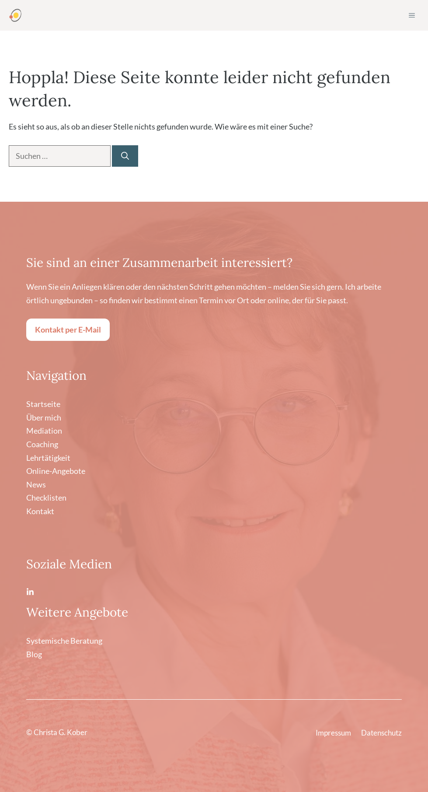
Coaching (42, 444)
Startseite (43, 404)
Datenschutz (381, 732)
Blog (34, 654)
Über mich (43, 417)
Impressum (333, 732)
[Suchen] (125, 156)
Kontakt (40, 511)
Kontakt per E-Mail (68, 329)
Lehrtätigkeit (48, 458)
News (36, 484)
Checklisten (46, 497)
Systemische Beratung (64, 640)
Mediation (44, 430)
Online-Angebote (55, 471)
